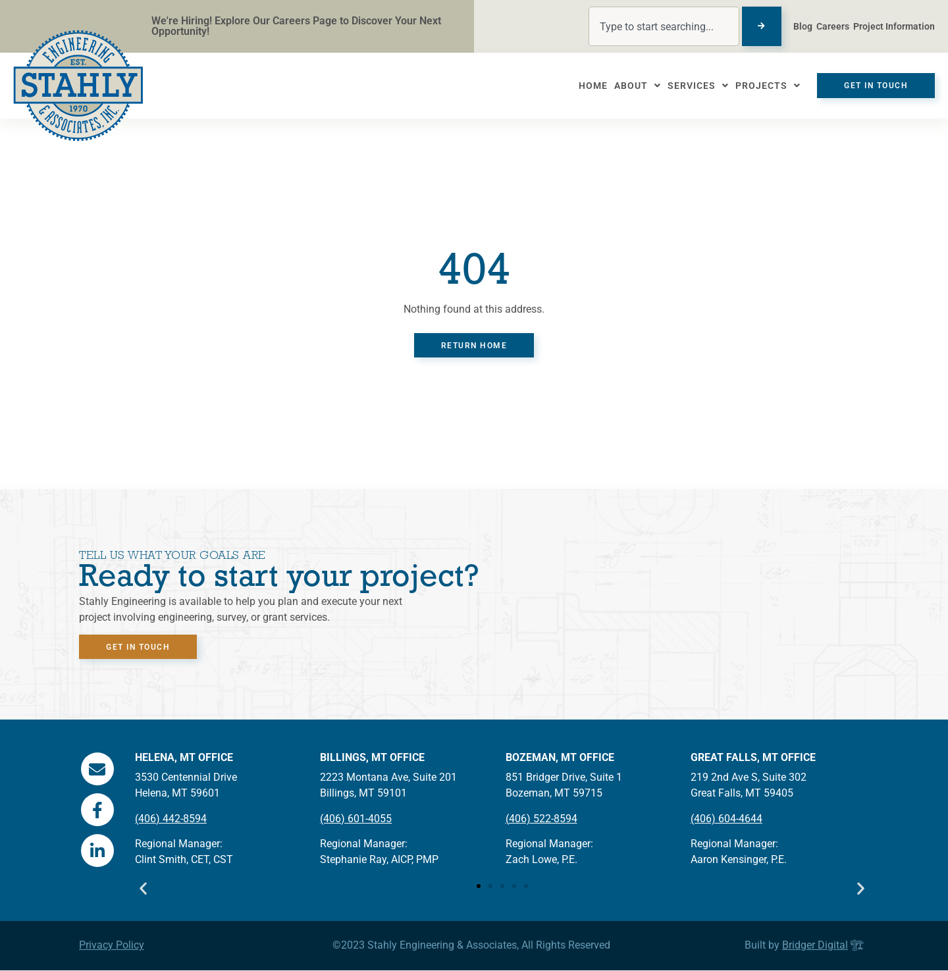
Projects (761, 85)
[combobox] (664, 26)
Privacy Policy (111, 945)
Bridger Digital (815, 945)
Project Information (894, 26)
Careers (832, 26)
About (631, 85)
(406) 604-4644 (726, 819)
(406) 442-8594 (171, 819)
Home (586, 85)
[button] (143, 890)
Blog (802, 26)
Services (691, 85)
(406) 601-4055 (356, 819)
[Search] (762, 26)
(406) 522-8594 (541, 819)
